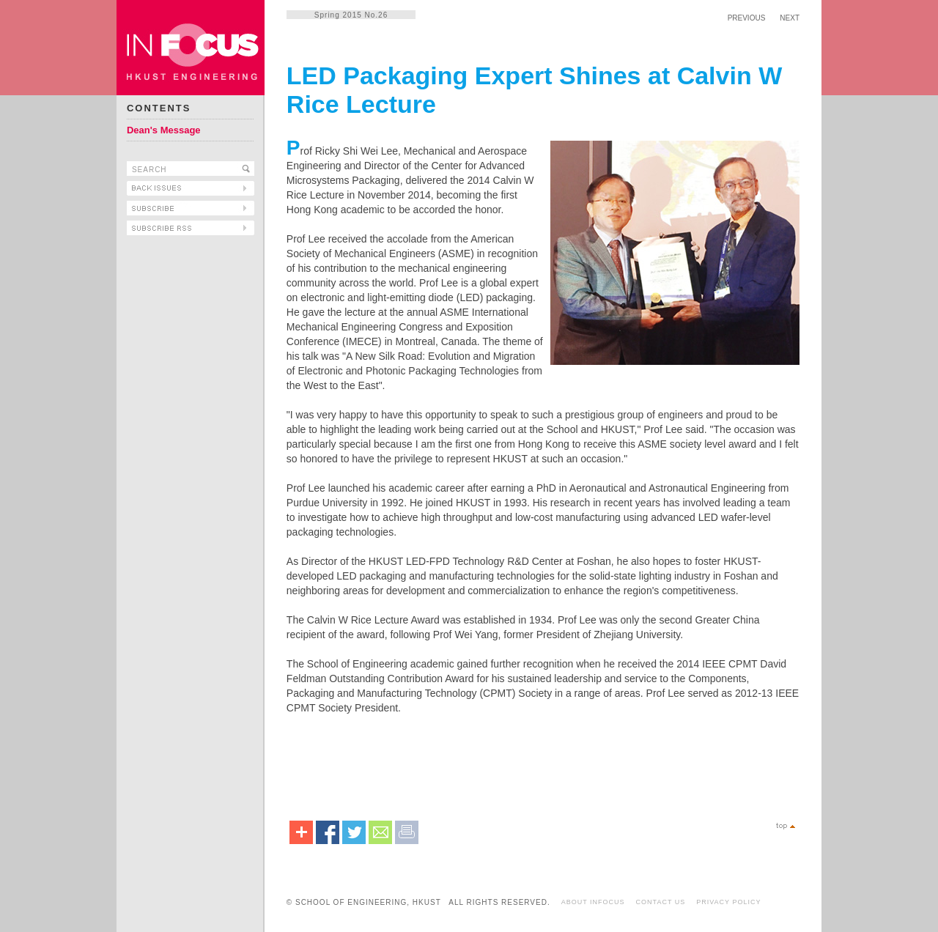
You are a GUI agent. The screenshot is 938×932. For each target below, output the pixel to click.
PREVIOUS (747, 18)
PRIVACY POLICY (728, 902)
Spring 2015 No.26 (351, 15)
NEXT (789, 18)
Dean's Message (164, 130)
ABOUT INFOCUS (593, 902)
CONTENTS (159, 108)
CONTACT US (661, 902)
